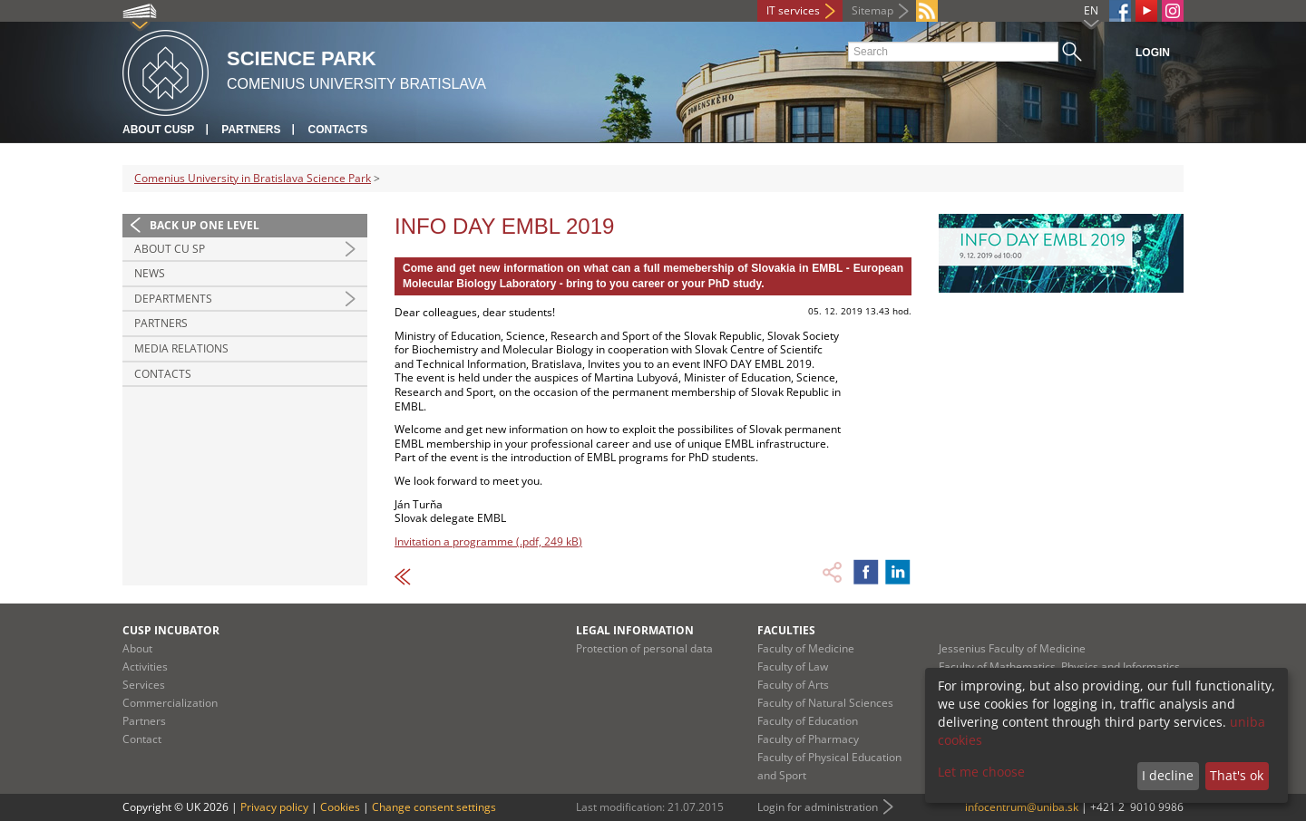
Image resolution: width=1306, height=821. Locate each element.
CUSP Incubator (170, 630)
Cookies (340, 807)
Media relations (181, 348)
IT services (793, 10)
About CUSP (158, 129)
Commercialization (170, 702)
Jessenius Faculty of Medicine (1012, 648)
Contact (141, 739)
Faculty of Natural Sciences (825, 702)
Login (1152, 52)
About (137, 648)
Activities (145, 666)
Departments (173, 298)
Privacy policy (274, 807)
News (149, 273)
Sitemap (872, 10)
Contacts (337, 129)
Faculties (786, 630)
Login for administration (817, 807)
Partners (250, 129)
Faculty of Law (792, 666)
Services (143, 684)
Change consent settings (434, 807)
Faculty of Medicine (805, 648)
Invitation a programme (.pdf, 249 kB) (488, 541)
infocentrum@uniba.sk (1021, 807)
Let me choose (981, 771)
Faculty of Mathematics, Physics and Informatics (1059, 666)
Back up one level (204, 225)
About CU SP (169, 248)
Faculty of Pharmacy (808, 739)
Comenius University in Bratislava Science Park (252, 178)
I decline (1168, 775)
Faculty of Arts (793, 684)
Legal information (635, 630)
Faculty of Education (807, 721)
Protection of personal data (644, 648)
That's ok (1236, 775)
